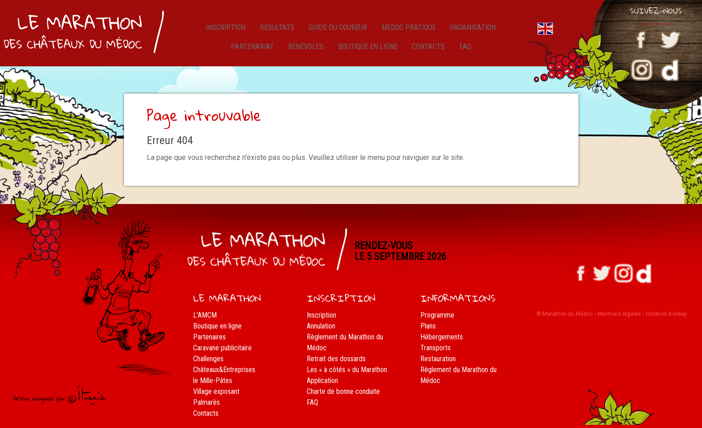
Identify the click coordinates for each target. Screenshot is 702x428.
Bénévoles (306, 52)
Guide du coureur (335, 29)
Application (322, 380)
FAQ (462, 52)
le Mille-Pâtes (212, 380)
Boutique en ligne (369, 52)
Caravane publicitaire (222, 347)
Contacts (429, 52)
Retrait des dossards (336, 358)
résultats (276, 29)
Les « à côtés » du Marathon (347, 369)
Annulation (321, 326)
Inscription (227, 29)
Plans (428, 326)
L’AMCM (205, 315)
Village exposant (216, 391)
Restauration (438, 358)
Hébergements (441, 337)
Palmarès (206, 402)
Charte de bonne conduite (343, 391)
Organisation (471, 29)
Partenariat (255, 52)
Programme (437, 315)
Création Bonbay (666, 314)
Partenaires (209, 337)
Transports (435, 347)
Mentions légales (619, 314)
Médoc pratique (407, 29)
